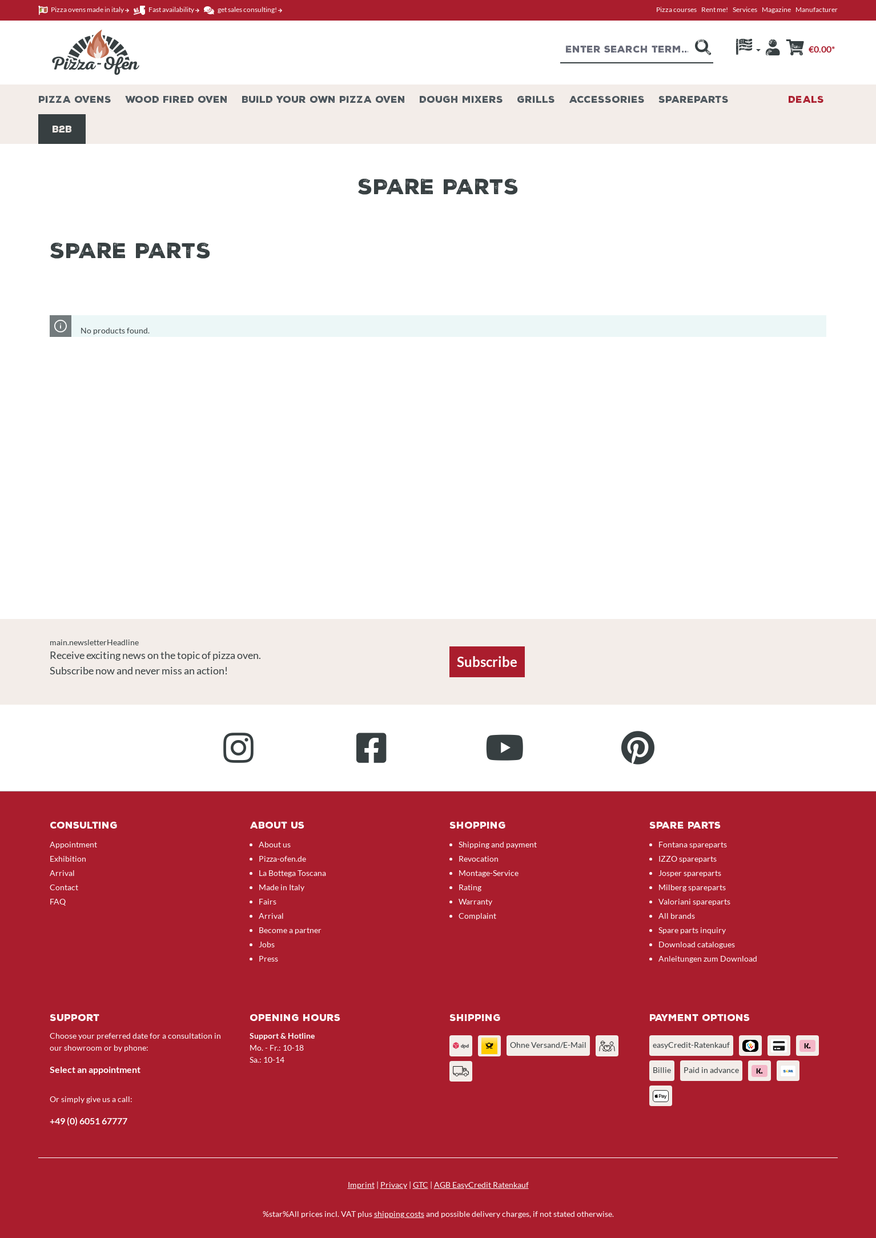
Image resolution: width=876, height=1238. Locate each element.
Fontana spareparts (692, 844)
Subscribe (487, 661)
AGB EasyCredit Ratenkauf (481, 1184)
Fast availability (166, 10)
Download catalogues (696, 944)
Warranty (475, 901)
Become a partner (290, 930)
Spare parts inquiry (692, 930)
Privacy (393, 1184)
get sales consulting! (243, 10)
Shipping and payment (498, 844)
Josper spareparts (689, 873)
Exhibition (68, 858)
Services (745, 9)
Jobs (267, 944)
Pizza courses (676, 9)
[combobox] (626, 50)
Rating (470, 887)
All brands (676, 916)
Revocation (479, 858)
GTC (420, 1184)
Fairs (267, 901)
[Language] (748, 50)
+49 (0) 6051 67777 (88, 1120)
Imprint (361, 1184)
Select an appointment (95, 1069)
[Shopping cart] (810, 50)
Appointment (73, 844)
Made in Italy (281, 887)
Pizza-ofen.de (282, 858)
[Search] (703, 50)
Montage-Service (489, 873)
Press (268, 958)
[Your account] (773, 50)
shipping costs (399, 1214)
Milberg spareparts (692, 887)
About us (275, 844)
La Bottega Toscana (292, 873)
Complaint (477, 916)
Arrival (62, 873)
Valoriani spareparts (694, 901)
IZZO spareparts (687, 858)
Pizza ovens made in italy (83, 10)
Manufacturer (816, 9)
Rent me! (714, 9)
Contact (64, 887)
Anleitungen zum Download (707, 958)
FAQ (58, 901)
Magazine (776, 9)
